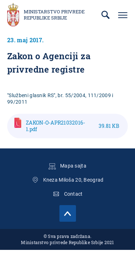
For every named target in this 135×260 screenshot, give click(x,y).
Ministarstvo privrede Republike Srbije (54, 15)
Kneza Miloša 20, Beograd (73, 180)
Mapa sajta (73, 166)
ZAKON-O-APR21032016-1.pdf (72, 126)
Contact (73, 194)
